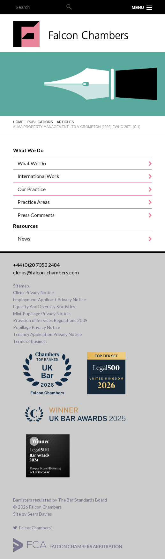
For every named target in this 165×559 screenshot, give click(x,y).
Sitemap (21, 285)
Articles (65, 122)
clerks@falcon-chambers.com (46, 272)
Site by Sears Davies (32, 514)
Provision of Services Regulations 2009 (50, 320)
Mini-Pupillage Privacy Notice (41, 313)
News (24, 238)
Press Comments (36, 215)
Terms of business (30, 341)
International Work (38, 176)
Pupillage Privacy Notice (36, 327)
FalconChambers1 (33, 527)
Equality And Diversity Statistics (44, 306)
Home (18, 122)
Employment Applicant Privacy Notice (49, 299)
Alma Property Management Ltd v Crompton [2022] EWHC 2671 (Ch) (76, 127)
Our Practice (32, 189)
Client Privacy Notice (33, 292)
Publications (40, 122)
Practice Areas (34, 202)
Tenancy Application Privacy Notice (47, 334)
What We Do (32, 163)
